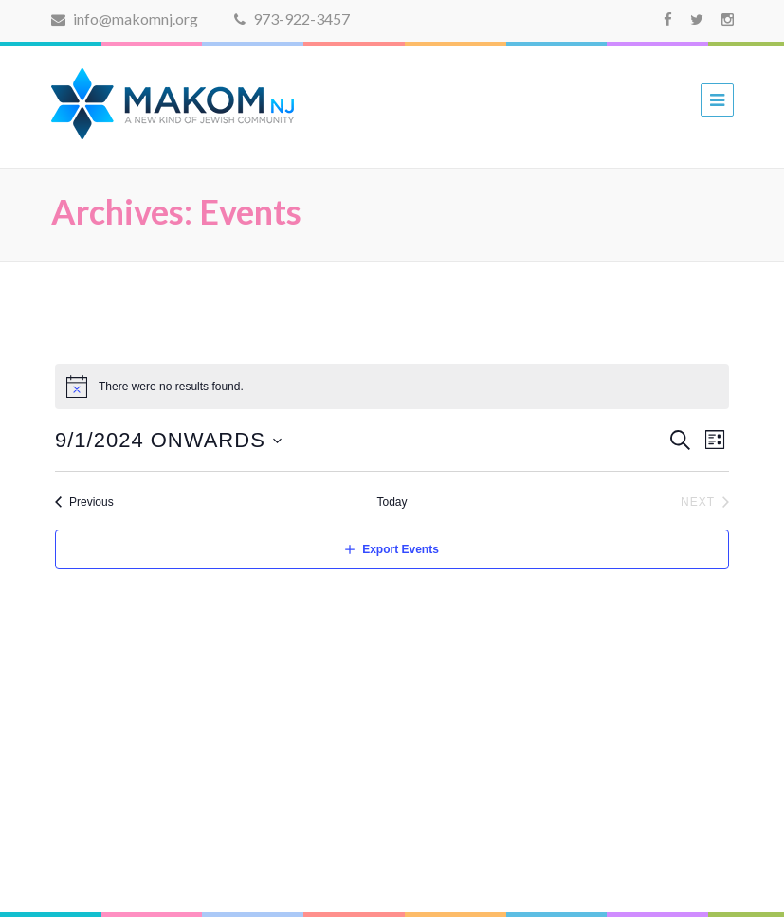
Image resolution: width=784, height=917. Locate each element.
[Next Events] (705, 502)
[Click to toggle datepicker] (169, 440)
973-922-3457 (292, 18)
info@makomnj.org (124, 18)
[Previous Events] (84, 502)
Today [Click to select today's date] (391, 502)
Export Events (400, 549)
